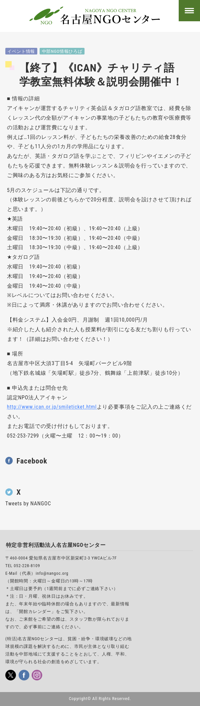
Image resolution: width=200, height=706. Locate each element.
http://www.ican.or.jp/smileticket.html (52, 407)
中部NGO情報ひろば (62, 51)
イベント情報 (21, 51)
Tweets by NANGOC (28, 503)
